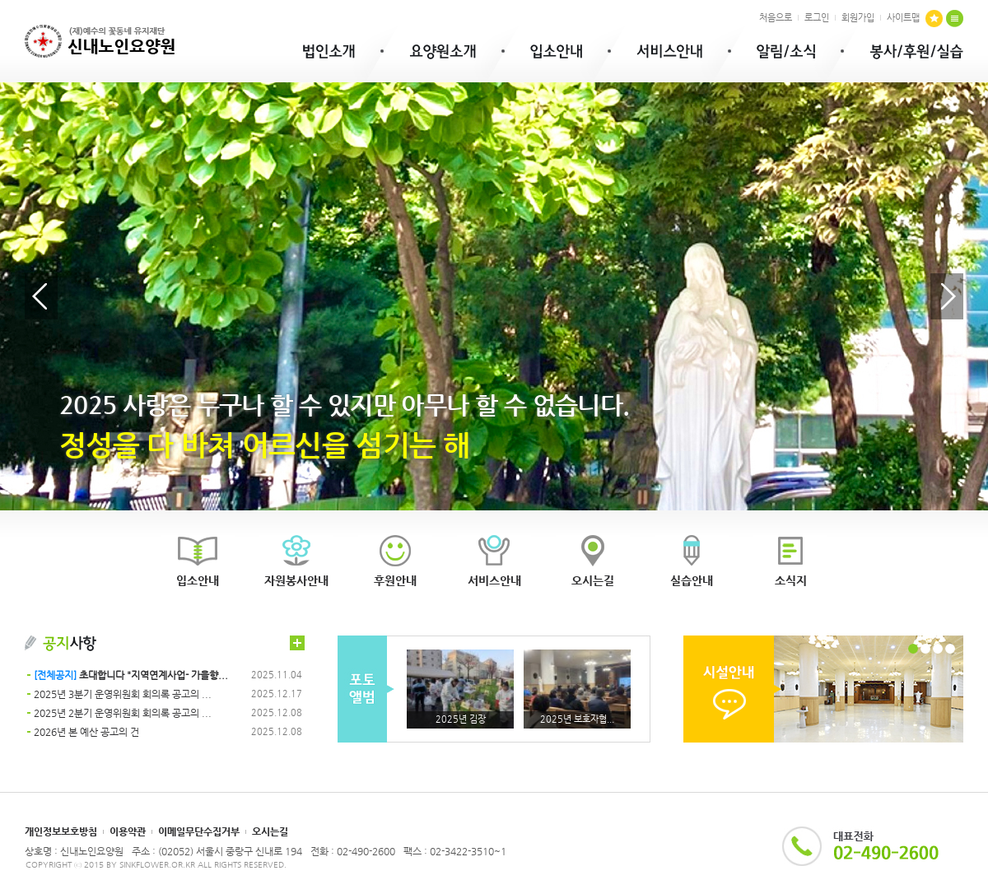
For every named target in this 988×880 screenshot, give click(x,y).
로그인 (816, 17)
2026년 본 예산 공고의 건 (86, 732)
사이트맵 (903, 17)
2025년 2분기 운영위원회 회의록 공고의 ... (123, 713)
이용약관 (128, 831)
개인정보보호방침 (61, 831)
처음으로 (775, 17)
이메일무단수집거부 (199, 831)
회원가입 (857, 17)
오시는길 (270, 831)
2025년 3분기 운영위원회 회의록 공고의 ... (123, 694)
